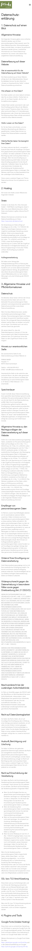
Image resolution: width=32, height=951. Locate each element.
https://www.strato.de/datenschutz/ (12, 221)
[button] (30, 4)
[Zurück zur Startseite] (6, 4)
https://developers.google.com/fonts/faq (14, 942)
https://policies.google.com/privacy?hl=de (14, 946)
